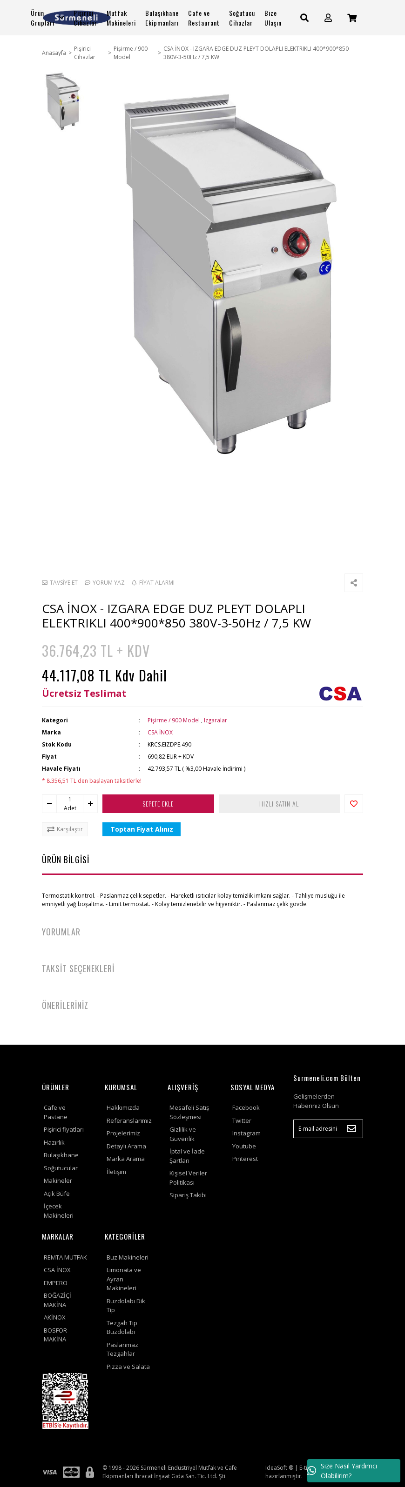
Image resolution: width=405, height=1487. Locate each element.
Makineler (58, 1180)
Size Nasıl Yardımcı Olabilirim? (342, 1470)
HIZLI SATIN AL (279, 803)
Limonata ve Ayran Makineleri (124, 1279)
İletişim (116, 1171)
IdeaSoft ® (279, 1468)
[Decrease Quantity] (49, 804)
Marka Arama (126, 1158)
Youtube (244, 1146)
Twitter (241, 1120)
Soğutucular (61, 1168)
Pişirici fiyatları (64, 1129)
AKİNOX (55, 1317)
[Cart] (352, 18)
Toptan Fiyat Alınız (141, 829)
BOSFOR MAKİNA (55, 1335)
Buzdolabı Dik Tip (126, 1305)
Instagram (246, 1133)
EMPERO (56, 1283)
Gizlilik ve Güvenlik (182, 1134)
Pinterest (245, 1158)
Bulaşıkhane (61, 1155)
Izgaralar (215, 720)
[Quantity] (69, 799)
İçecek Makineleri (59, 1211)
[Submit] (351, 1129)
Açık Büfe (57, 1193)
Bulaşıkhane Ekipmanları (162, 17)
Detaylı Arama (126, 1146)
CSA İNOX (160, 732)
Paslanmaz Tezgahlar (122, 1349)
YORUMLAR (61, 932)
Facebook (246, 1107)
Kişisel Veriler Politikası (188, 1178)
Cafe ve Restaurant (204, 17)
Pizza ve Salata (128, 1366)
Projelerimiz (123, 1133)
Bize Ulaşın (273, 17)
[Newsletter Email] (328, 1129)
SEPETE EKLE (158, 803)
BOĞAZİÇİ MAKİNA (57, 1300)
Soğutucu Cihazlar (242, 17)
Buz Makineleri (127, 1257)
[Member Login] (328, 18)
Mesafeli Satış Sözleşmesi (189, 1112)
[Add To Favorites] (353, 803)
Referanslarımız (129, 1120)
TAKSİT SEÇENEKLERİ (78, 968)
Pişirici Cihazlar (85, 17)
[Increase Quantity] (90, 804)
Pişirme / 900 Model (174, 720)
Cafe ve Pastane (56, 1112)
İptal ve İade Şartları (187, 1156)
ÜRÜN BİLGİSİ (65, 860)
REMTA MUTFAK (65, 1257)
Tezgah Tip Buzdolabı (122, 1327)
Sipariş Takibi (188, 1195)
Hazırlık (54, 1142)
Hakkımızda (123, 1107)
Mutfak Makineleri (121, 17)
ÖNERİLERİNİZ (65, 1005)
